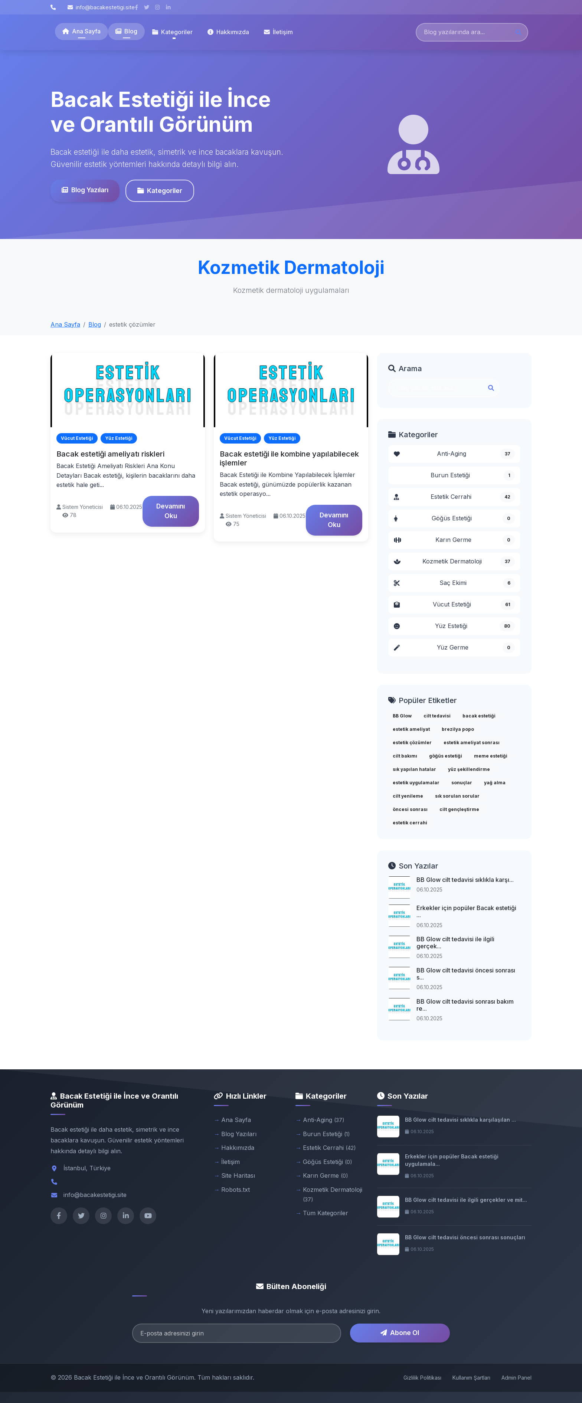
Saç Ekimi (454, 583)
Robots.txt (235, 1189)
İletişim (278, 32)
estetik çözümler (412, 742)
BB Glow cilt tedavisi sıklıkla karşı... (465, 879)
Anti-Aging (454, 454)
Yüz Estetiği (454, 626)
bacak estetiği (479, 716)
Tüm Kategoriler (325, 1213)
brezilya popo (458, 729)
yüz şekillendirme (469, 769)
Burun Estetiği (473, 475)
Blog (126, 31)
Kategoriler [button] (172, 32)
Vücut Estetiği (454, 604)
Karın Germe (454, 540)
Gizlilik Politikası (422, 1377)
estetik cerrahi (410, 822)
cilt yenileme (408, 796)
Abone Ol (399, 1333)
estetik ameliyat (411, 729)
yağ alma (495, 782)
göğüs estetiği (445, 756)
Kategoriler (159, 190)
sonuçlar (461, 782)
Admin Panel (516, 1377)
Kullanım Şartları (471, 1377)
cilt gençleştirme (459, 809)
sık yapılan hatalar (414, 769)
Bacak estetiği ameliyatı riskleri (110, 453)
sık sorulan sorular (457, 796)
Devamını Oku (170, 511)
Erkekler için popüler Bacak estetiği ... (466, 911)
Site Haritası (238, 1175)
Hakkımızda (228, 32)
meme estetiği (490, 756)
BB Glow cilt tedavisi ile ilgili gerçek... (455, 942)
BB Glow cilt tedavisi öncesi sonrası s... (465, 974)
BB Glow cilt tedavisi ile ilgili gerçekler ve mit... (466, 1200)
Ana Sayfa (81, 31)
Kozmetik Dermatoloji (454, 561)
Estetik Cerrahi (454, 497)
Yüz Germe (454, 647)
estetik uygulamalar (416, 782)
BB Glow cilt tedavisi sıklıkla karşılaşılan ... (460, 1119)
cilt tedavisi (437, 716)
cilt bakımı (405, 756)
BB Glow (402, 716)
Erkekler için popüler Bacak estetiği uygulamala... (451, 1160)
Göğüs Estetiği (454, 518)
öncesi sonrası (410, 809)
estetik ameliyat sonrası (472, 742)
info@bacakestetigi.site (101, 7)
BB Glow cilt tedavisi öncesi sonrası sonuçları (465, 1237)
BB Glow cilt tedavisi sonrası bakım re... (465, 1005)
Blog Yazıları (84, 190)
